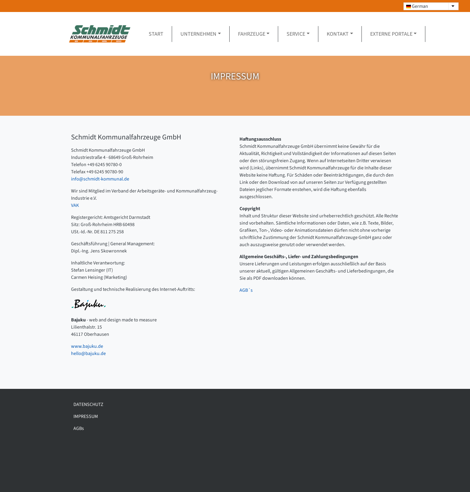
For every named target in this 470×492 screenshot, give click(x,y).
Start (156, 34)
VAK (75, 205)
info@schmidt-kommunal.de (100, 179)
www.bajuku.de (87, 346)
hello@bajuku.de (88, 353)
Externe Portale (391, 34)
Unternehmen (198, 34)
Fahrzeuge (251, 34)
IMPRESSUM (85, 416)
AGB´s (246, 290)
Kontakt (338, 34)
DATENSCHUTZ (88, 404)
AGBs (78, 428)
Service (296, 34)
